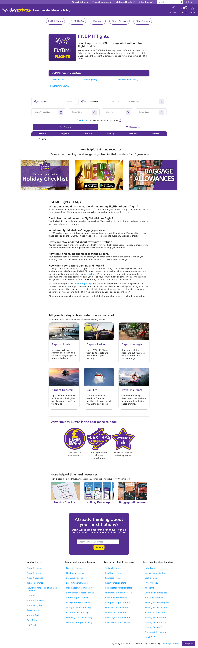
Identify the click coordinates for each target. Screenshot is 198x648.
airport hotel (91, 274)
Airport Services (120, 21)
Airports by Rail (34, 605)
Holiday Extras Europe (155, 622)
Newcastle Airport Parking (79, 622)
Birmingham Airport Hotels (118, 592)
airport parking (84, 283)
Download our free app (156, 592)
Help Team (150, 568)
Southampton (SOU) (60, 85)
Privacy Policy (151, 583)
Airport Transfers (35, 600)
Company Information (155, 632)
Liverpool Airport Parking (78, 602)
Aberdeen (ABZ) (58, 79)
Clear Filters (82, 120)
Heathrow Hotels (114, 573)
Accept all (188, 643)
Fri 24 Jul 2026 (146, 101)
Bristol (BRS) (90, 79)
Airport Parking (34, 568)
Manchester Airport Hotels (118, 587)
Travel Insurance (35, 583)
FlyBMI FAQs (77, 21)
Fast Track (32, 620)
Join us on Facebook (154, 597)
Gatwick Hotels (113, 568)
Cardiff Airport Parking (77, 597)
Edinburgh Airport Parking (79, 617)
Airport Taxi (33, 615)
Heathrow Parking (75, 573)
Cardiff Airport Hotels (116, 597)
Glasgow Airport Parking (78, 607)
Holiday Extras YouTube (156, 607)
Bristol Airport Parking (77, 612)
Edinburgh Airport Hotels (117, 617)
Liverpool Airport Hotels (117, 602)
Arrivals (65, 127)
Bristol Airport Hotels (116, 612)
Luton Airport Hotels (115, 583)
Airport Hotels (34, 573)
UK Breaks (32, 625)
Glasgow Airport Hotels (117, 607)
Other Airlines (143, 21)
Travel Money (33, 610)
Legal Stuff (150, 637)
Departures (132, 127)
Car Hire (31, 595)
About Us (149, 587)
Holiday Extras (16, 10)
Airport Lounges (35, 578)
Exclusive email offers (155, 573)
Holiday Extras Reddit (155, 617)
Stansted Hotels (113, 578)
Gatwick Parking (74, 568)
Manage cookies (171, 643)
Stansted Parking (74, 578)
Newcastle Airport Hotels (118, 622)
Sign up (99, 547)
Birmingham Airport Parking (80, 592)
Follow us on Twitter (155, 612)
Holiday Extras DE (153, 627)
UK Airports (98, 21)
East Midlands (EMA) (127, 79)
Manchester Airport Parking (80, 587)
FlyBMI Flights (55, 21)
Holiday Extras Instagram (157, 602)
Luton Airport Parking (77, 583)
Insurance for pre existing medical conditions (43, 589)
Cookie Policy (151, 578)
